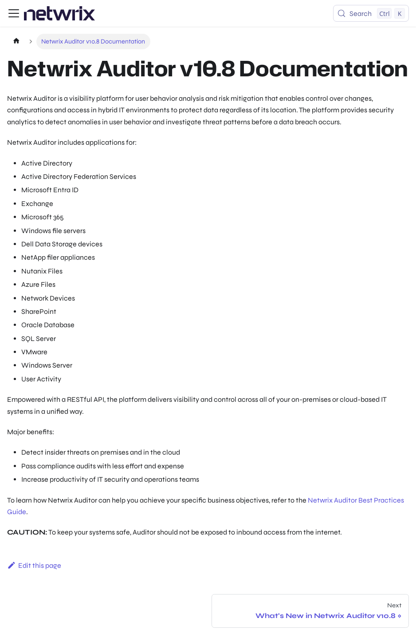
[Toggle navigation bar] (13, 13)
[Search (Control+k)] (371, 13)
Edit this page (34, 565)
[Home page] (16, 41)
